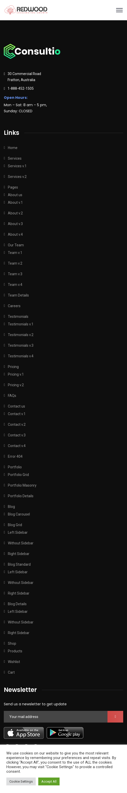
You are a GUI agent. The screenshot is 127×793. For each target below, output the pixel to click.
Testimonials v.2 (20, 335)
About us (15, 195)
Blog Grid (15, 525)
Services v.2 (17, 177)
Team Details (18, 295)
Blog (11, 507)
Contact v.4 (17, 446)
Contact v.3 (17, 435)
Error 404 (15, 456)
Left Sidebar (18, 532)
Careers (14, 306)
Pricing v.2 (16, 385)
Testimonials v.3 (20, 345)
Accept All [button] (49, 781)
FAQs (12, 396)
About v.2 (15, 213)
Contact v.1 (17, 414)
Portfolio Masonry (22, 485)
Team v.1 (15, 253)
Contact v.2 (17, 424)
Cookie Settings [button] (21, 781)
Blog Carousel (19, 514)
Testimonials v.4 (20, 356)
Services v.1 (17, 166)
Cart (11, 672)
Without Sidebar (20, 543)
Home (12, 148)
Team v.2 (15, 263)
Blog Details (17, 604)
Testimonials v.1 (20, 324)
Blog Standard (19, 564)
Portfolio (15, 467)
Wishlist (14, 662)
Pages (13, 187)
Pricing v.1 (16, 374)
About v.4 (15, 234)
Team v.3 (15, 274)
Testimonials (18, 317)
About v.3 (15, 224)
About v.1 (15, 202)
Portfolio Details (20, 496)
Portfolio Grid (18, 475)
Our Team (16, 245)
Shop (12, 643)
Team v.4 (15, 285)
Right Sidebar (18, 554)
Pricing (13, 367)
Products (15, 651)
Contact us (16, 406)
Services (15, 158)
